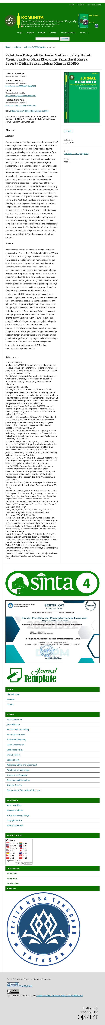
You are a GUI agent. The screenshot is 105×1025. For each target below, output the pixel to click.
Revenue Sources (14, 785)
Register (30, 32)
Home (7, 47)
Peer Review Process (16, 734)
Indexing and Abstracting (18, 729)
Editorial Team (13, 694)
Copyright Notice (14, 820)
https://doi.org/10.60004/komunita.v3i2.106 (29, 111)
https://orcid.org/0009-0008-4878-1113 (20, 96)
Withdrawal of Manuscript (18, 770)
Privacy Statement (15, 825)
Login (19, 32)
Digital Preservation (15, 744)
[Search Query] (47, 38)
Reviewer (11, 699)
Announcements (68, 32)
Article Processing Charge (18, 815)
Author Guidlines (14, 805)
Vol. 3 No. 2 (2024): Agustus (35, 47)
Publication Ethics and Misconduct (22, 765)
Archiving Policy (13, 754)
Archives (53, 32)
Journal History (13, 724)
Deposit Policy (13, 760)
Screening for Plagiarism (17, 775)
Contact (10, 704)
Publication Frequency (16, 739)
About (83, 32)
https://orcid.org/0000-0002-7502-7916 (20, 105)
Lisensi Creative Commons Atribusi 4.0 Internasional (59, 995)
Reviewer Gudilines (15, 810)
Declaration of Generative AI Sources (23, 790)
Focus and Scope (14, 719)
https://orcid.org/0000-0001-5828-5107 (20, 86)
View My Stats (25, 986)
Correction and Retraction (18, 780)
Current (41, 32)
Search (65, 39)
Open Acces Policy (15, 749)
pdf (69, 131)
